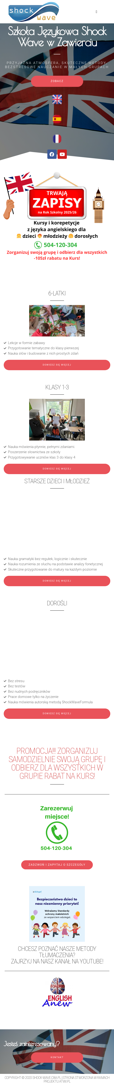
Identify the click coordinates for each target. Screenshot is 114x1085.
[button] (96, 11)
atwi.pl (64, 1081)
